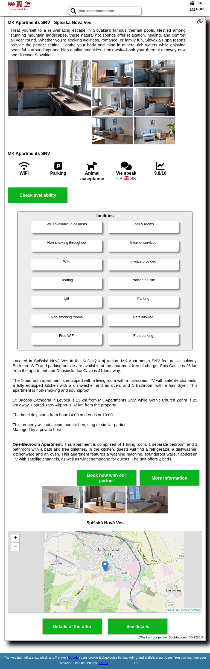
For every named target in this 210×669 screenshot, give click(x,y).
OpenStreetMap (190, 610)
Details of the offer (72, 626)
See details (137, 626)
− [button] (15, 547)
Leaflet (169, 610)
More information (169, 478)
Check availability (37, 195)
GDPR (103, 663)
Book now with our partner (106, 478)
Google (73, 657)
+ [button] (15, 538)
